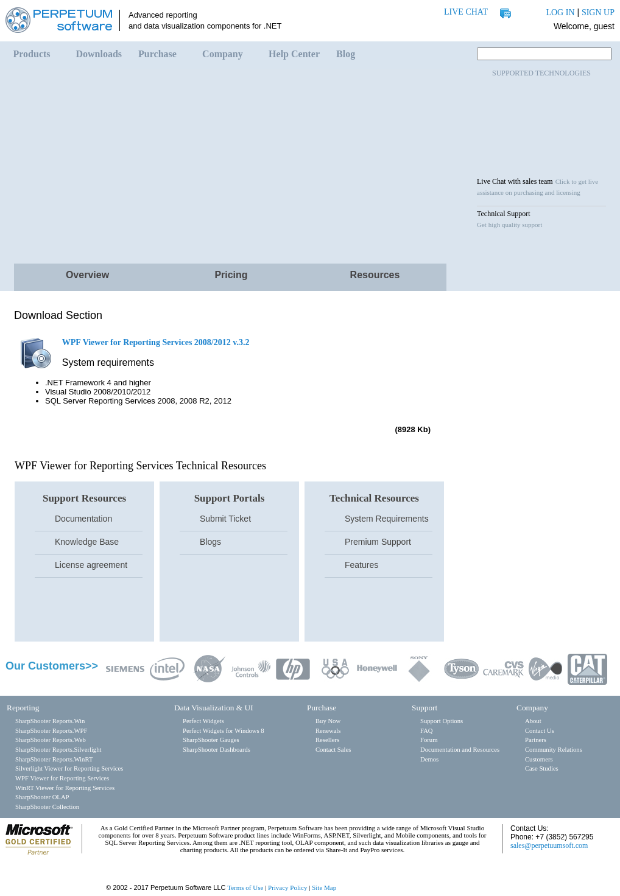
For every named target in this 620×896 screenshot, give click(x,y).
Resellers (327, 740)
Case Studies (541, 768)
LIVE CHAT (466, 11)
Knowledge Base (87, 542)
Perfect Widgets (203, 721)
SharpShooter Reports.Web (50, 740)
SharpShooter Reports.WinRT (54, 759)
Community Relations (553, 749)
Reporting (23, 707)
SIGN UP (598, 12)
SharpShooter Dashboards (216, 749)
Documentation (83, 518)
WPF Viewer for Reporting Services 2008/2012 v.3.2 (156, 342)
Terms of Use (245, 887)
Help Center (294, 54)
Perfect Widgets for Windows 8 (223, 730)
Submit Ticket (225, 518)
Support (424, 707)
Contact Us (539, 730)
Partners (535, 740)
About (533, 721)
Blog (345, 54)
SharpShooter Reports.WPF (51, 730)
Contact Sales (333, 749)
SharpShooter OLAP (42, 797)
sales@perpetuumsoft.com (549, 845)
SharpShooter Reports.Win (50, 721)
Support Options (441, 721)
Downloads (99, 54)
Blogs (210, 542)
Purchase (157, 54)
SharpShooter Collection (47, 806)
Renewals (327, 730)
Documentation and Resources (459, 749)
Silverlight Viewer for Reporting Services (69, 768)
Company (222, 54)
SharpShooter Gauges (211, 740)
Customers (539, 759)
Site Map (324, 887)
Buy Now (327, 721)
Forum (428, 740)
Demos (429, 759)
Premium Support (378, 542)
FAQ (426, 730)
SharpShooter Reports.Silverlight (58, 749)
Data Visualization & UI (213, 707)
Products (32, 54)
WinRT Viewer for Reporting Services (64, 788)
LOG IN (560, 12)
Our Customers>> (51, 666)
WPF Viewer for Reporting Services (62, 778)
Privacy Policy (287, 887)
